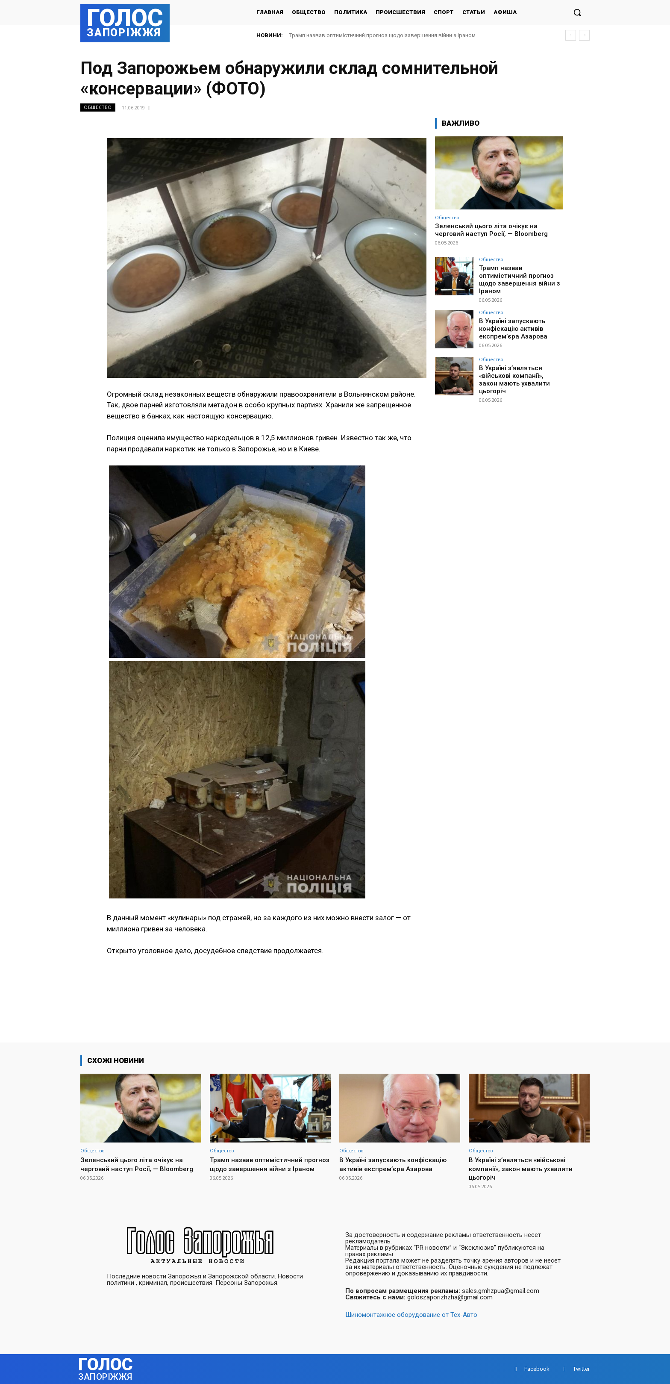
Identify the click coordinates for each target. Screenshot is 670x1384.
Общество (97, 107)
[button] (577, 12)
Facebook (537, 1369)
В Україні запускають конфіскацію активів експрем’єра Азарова (510, 322)
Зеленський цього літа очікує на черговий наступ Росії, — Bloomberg (491, 230)
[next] (584, 35)
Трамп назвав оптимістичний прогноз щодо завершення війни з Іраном (382, 35)
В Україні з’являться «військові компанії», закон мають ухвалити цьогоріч (519, 369)
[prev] (570, 35)
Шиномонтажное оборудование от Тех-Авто (411, 1315)
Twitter (581, 1369)
